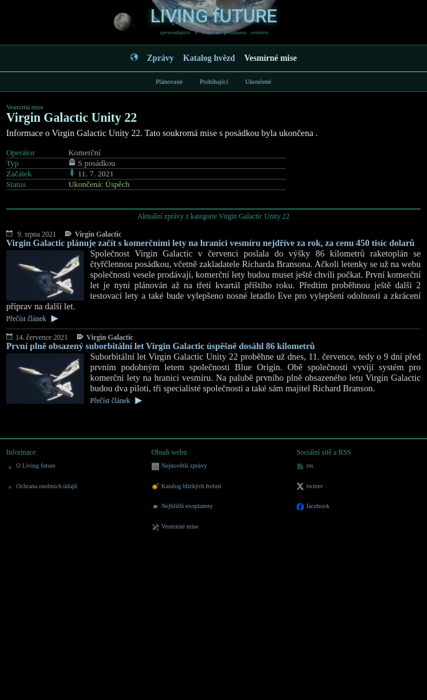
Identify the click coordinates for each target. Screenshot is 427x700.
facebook (312, 506)
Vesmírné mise (270, 58)
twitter (309, 487)
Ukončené (258, 81)
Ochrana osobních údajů (41, 487)
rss (304, 466)
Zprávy (160, 58)
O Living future (30, 466)
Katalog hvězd (209, 58)
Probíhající (213, 81)
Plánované (169, 81)
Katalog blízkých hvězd (186, 487)
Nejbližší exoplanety (182, 506)
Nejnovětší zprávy (180, 466)
